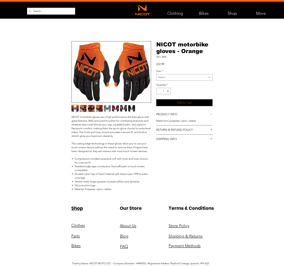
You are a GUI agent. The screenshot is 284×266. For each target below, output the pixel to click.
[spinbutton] (163, 91)
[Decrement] (159, 91)
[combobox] (184, 77)
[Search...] (50, 11)
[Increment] (168, 91)
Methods (193, 245)
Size (159, 71)
